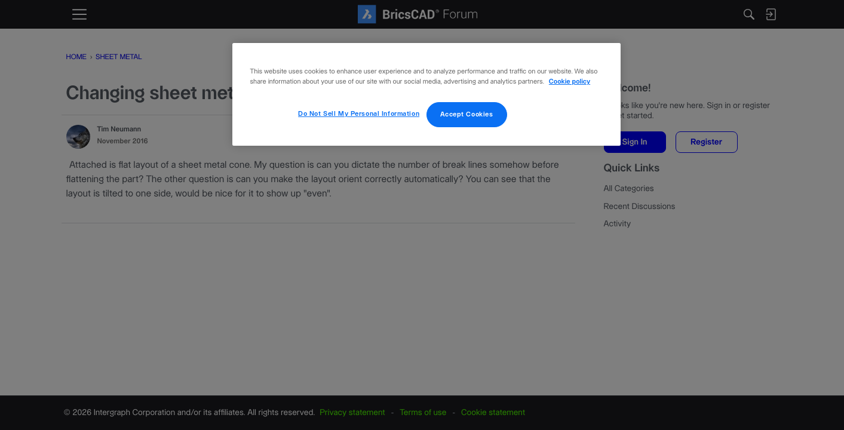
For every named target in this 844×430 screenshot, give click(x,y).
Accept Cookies (466, 114)
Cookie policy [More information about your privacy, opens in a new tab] (569, 82)
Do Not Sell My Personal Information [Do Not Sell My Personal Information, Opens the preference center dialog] (358, 113)
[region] (426, 94)
